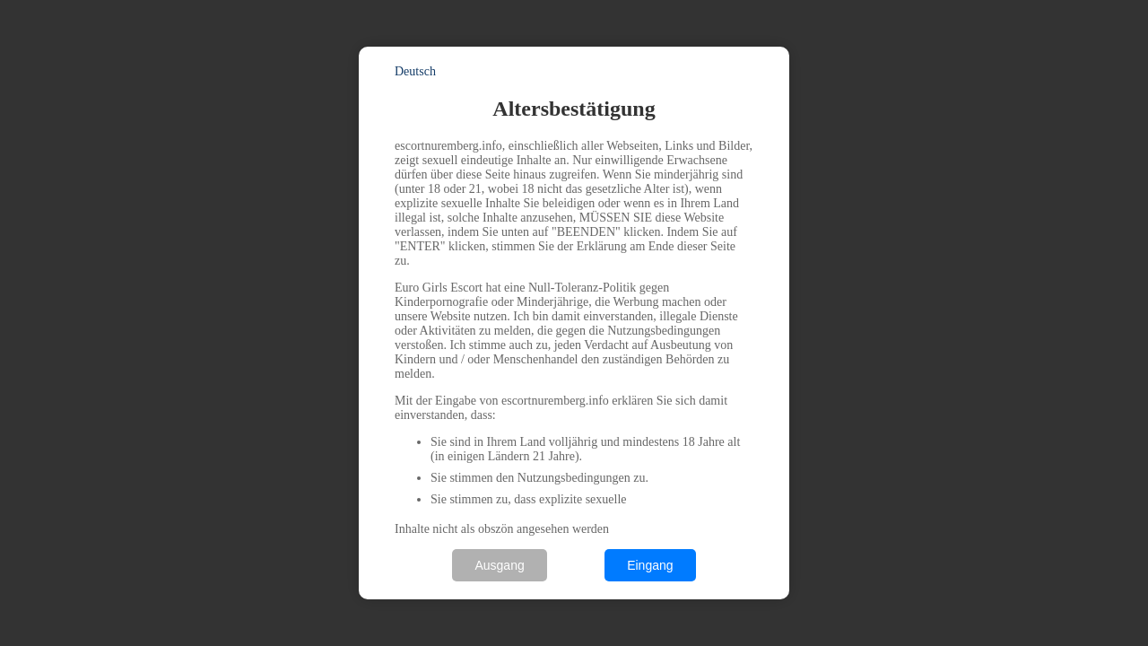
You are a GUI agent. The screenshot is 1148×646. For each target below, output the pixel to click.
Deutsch (415, 71)
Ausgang (499, 565)
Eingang (650, 565)
